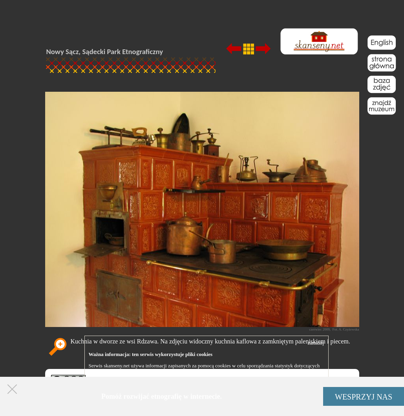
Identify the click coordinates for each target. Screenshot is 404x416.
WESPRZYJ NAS (363, 396)
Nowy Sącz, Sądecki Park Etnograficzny (104, 51)
